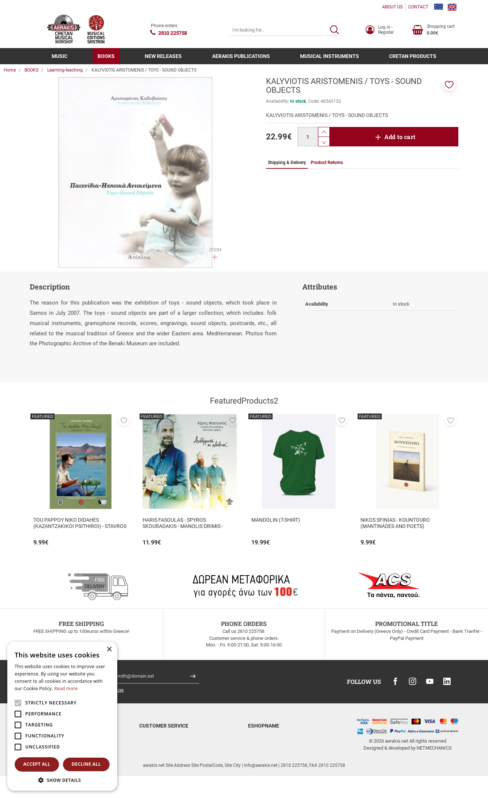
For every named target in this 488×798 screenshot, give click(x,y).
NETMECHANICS (434, 748)
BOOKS (106, 56)
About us (257, 738)
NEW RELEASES (163, 56)
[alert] (62, 716)
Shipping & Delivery (159, 747)
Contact (256, 747)
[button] (449, 84)
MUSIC (59, 56)
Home (10, 70)
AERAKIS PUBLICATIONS (241, 56)
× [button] (109, 649)
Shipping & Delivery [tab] (287, 162)
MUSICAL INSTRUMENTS (329, 56)
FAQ (143, 765)
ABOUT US (392, 7)
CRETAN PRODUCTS (412, 56)
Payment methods (158, 738)
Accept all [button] (37, 764)
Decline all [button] (86, 764)
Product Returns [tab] (327, 162)
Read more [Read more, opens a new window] (66, 688)
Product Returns (156, 755)
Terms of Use (262, 755)
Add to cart (399, 137)
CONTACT (418, 7)
